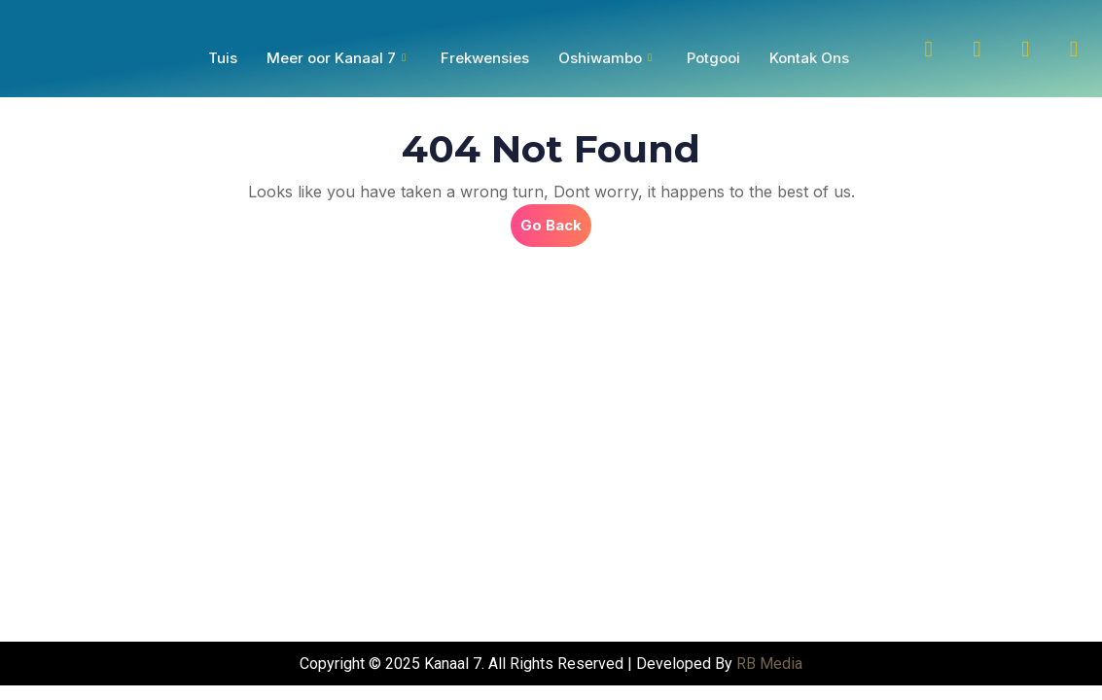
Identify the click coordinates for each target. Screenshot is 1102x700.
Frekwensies (485, 58)
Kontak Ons (809, 58)
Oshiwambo (605, 58)
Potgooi (713, 58)
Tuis (222, 58)
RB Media (769, 663)
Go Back (555, 219)
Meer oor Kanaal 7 (336, 58)
